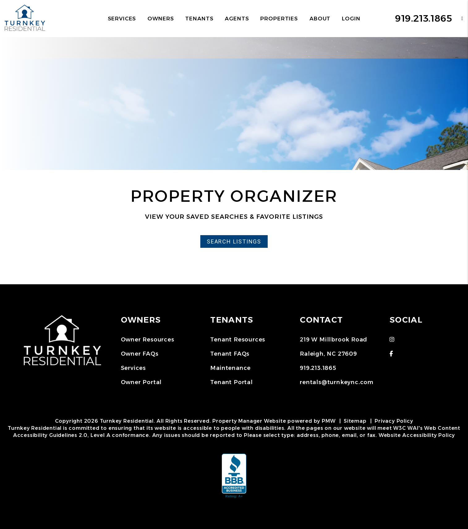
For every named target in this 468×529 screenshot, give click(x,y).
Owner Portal (141, 382)
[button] (457, 18)
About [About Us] (319, 18)
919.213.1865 (423, 18)
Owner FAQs (140, 353)
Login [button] (351, 18)
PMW (328, 421)
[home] (25, 18)
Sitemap (355, 421)
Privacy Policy (394, 421)
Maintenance (230, 368)
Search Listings (234, 241)
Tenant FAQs (229, 353)
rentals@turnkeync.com (336, 382)
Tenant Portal (231, 382)
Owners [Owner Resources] (160, 18)
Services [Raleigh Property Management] (122, 18)
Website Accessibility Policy (417, 435)
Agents (237, 18)
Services (133, 368)
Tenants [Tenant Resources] (199, 18)
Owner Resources (147, 339)
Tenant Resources (237, 339)
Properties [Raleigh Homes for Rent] (279, 18)
